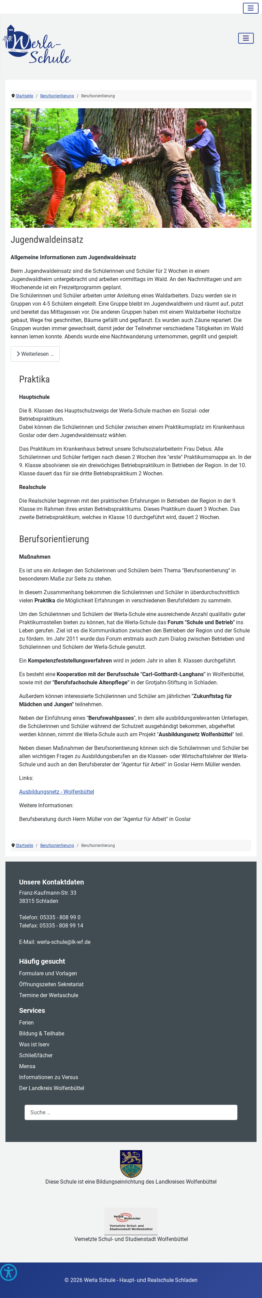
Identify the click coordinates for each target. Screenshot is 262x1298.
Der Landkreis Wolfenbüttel (51, 1088)
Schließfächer (36, 1055)
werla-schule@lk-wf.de (63, 942)
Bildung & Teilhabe (41, 1033)
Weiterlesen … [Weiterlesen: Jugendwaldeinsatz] (35, 354)
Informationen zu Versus (48, 1077)
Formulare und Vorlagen (48, 973)
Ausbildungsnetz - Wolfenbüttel (56, 791)
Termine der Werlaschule (48, 995)
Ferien (26, 1022)
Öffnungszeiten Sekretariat (51, 984)
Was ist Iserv (34, 1044)
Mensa (27, 1066)
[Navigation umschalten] (251, 8)
